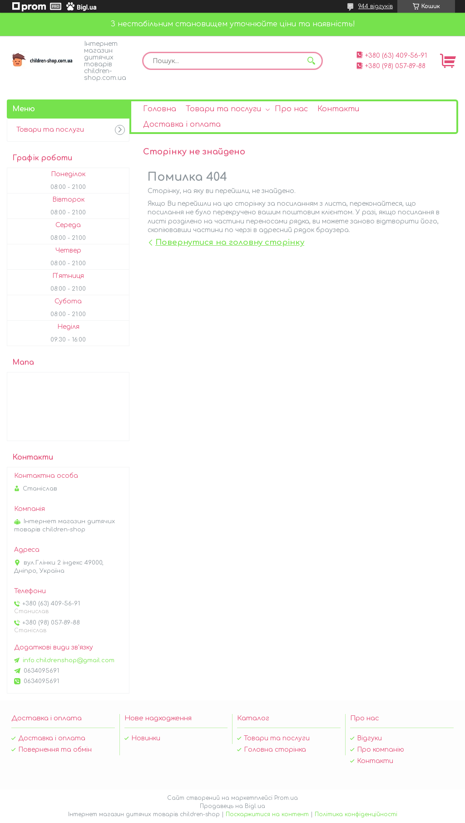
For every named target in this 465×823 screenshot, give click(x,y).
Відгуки (369, 738)
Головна (159, 109)
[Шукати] (311, 61)
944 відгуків (375, 6)
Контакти (338, 109)
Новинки (145, 738)
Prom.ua (286, 798)
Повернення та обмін (55, 749)
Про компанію (380, 749)
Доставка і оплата (182, 124)
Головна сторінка (275, 749)
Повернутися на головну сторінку (229, 242)
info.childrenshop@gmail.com (68, 660)
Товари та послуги (223, 109)
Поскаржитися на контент (267, 814)
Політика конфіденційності (356, 814)
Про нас (291, 109)
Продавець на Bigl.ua (232, 806)
